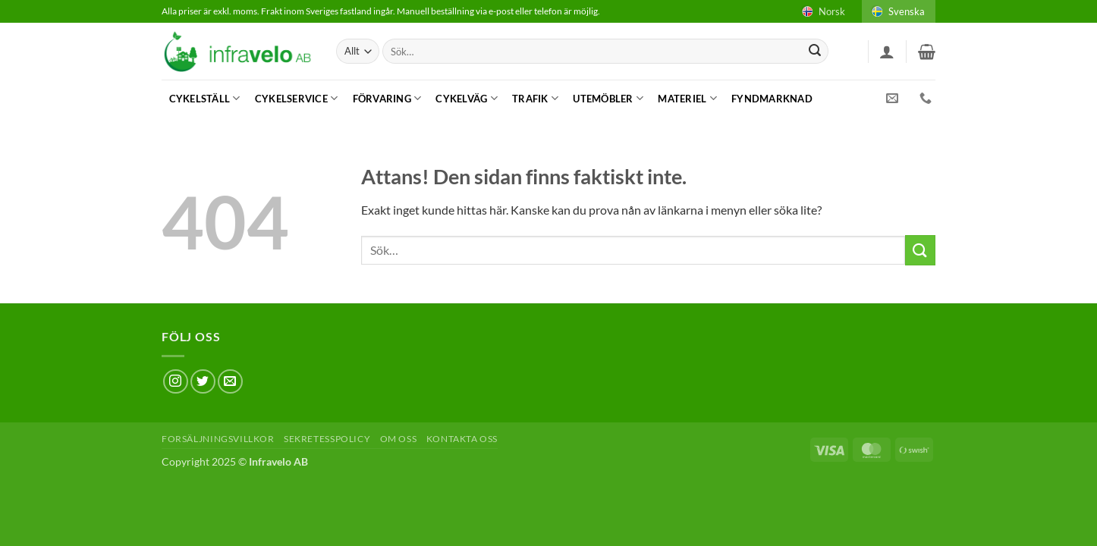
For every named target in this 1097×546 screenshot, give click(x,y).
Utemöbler (608, 98)
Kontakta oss (462, 438)
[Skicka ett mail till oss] (230, 381)
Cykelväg (466, 98)
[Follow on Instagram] (175, 381)
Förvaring (387, 98)
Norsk (822, 11)
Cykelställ (204, 98)
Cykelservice (296, 98)
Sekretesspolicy (327, 438)
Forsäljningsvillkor (218, 438)
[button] (886, 51)
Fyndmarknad (772, 99)
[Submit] (815, 51)
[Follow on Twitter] (202, 381)
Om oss (398, 438)
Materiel (687, 98)
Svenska (897, 11)
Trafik (535, 98)
